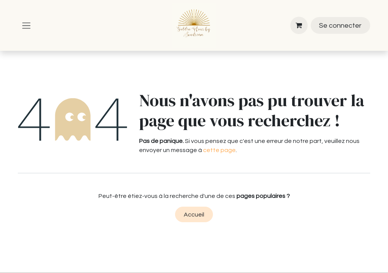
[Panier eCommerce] (299, 25)
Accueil (194, 215)
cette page (219, 150)
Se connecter (340, 25)
